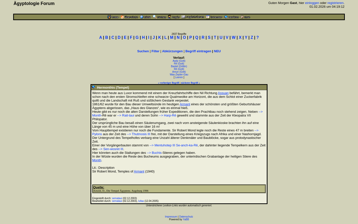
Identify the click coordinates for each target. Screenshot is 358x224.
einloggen (312, 3)
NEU (217, 51)
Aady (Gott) (179, 60)
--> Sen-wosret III (110, 149)
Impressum (171, 216)
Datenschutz (186, 216)
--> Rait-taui (125, 115)
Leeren (179, 77)
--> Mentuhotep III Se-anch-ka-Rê (174, 145)
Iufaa (141, 201)
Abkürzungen (172, 51)
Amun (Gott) (179, 71)
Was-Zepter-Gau (179, 74)
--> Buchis (154, 153)
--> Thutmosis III (138, 134)
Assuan (223, 93)
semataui (117, 198)
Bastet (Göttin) (179, 66)
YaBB (186, 219)
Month (96, 160)
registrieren (335, 3)
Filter (156, 51)
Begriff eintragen (198, 51)
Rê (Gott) (179, 63)
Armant (185, 104)
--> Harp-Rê (167, 115)
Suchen (143, 51)
